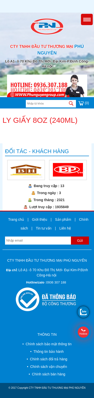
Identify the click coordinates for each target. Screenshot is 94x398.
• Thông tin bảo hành (47, 352)
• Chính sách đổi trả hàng (47, 359)
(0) (83, 103)
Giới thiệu (39, 219)
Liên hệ (65, 228)
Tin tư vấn (43, 228)
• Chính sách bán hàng (47, 374)
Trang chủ (16, 219)
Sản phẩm (63, 219)
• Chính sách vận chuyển (47, 367)
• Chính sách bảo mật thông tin (46, 344)
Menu (87, 19)
